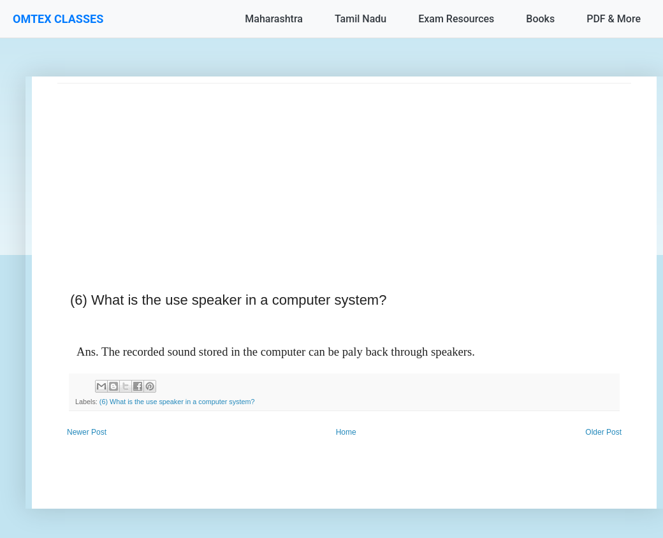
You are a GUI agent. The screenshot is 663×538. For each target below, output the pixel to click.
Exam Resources (456, 19)
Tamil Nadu (360, 19)
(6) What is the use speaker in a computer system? (177, 401)
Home (346, 432)
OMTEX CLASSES (58, 18)
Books (540, 19)
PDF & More (613, 19)
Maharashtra (274, 19)
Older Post (603, 432)
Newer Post (86, 432)
